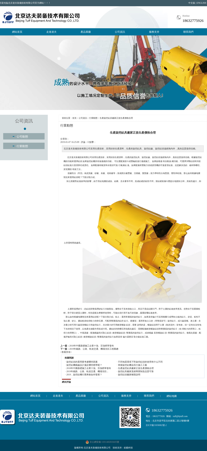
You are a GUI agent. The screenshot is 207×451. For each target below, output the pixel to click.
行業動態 (22, 146)
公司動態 (22, 136)
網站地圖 (172, 396)
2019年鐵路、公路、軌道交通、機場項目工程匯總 (93, 349)
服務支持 (154, 31)
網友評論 (66, 382)
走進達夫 (51, 31)
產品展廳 (86, 31)
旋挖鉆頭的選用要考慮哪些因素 (82, 362)
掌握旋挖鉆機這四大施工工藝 (132, 365)
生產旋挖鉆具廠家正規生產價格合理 (136, 368)
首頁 (74, 118)
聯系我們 (188, 31)
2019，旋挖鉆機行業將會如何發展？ (84, 374)
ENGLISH (201, 3)
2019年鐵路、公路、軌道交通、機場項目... (87, 371)
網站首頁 (17, 31)
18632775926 (192, 21)
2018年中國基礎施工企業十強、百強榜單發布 (91, 346)
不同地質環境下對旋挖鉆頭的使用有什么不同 (140, 362)
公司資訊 (120, 31)
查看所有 (66, 352)
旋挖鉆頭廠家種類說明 (129, 374)
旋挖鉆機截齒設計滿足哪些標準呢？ (84, 365)
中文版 (191, 3)
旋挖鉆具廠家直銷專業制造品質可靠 (136, 371)
